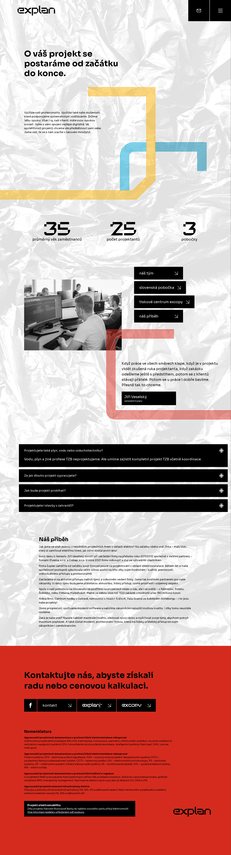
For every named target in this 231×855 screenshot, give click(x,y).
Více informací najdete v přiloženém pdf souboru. (56, 812)
